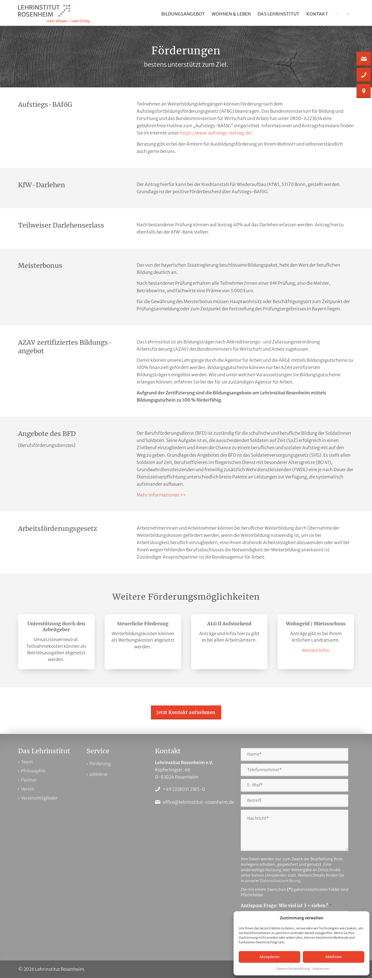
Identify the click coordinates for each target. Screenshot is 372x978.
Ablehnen (333, 956)
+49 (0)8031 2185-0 (184, 789)
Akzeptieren (269, 956)
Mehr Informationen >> (161, 495)
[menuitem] (183, 14)
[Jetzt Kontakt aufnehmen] (186, 712)
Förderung (100, 763)
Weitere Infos (315, 650)
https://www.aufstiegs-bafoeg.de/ (216, 133)
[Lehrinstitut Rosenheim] (53, 14)
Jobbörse (98, 774)
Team (27, 762)
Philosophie (33, 771)
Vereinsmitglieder (39, 798)
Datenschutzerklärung (293, 969)
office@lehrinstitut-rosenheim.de (198, 802)
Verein (27, 789)
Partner (29, 780)
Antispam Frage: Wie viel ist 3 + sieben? (286, 905)
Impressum (320, 969)
